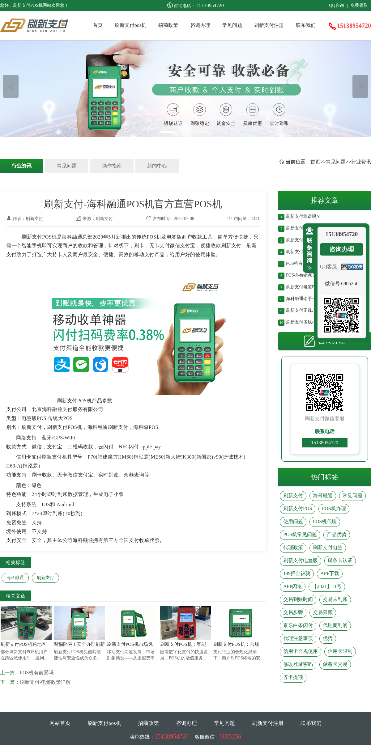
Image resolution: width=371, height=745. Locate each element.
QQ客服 (328, 266)
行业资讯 (22, 165)
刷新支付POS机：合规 (236, 644)
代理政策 (293, 547)
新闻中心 (157, 165)
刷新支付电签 (328, 547)
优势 (328, 638)
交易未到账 (335, 599)
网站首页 (59, 723)
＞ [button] (360, 86)
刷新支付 (104, 218)
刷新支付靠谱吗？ (303, 216)
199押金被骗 (296, 573)
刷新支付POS (297, 508)
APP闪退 (292, 586)
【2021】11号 (326, 586)
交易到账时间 (298, 599)
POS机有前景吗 (36, 672)
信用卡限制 (340, 651)
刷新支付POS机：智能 (183, 644)
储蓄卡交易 (335, 664)
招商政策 (168, 25)
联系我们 (306, 25)
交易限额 (323, 612)
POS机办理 (334, 508)
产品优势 (337, 534)
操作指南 (112, 165)
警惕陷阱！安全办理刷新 (79, 644)
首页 (98, 25)
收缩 (308, 249)
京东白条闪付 (298, 625)
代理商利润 (335, 625)
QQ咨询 (336, 5)
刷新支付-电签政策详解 (45, 682)
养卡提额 (293, 677)
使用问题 (293, 521)
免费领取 (359, 5)
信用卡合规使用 (300, 651)
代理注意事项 (298, 638)
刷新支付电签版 (300, 560)
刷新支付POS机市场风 (130, 644)
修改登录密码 (298, 664)
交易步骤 (293, 612)
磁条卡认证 (340, 560)
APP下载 (329, 573)
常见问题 (232, 25)
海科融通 (15, 577)
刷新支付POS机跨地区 (23, 644)
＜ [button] (11, 86)
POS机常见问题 (300, 534)
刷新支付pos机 (130, 25)
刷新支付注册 (269, 25)
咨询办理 (200, 25)
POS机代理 (325, 521)
